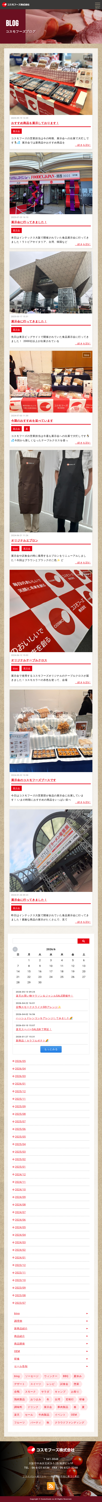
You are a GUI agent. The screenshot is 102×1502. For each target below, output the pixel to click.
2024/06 (20, 1219)
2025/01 (20, 1166)
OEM (17, 1351)
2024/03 (20, 1242)
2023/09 (20, 1287)
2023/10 (20, 1280)
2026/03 (20, 1076)
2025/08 (20, 1114)
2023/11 (20, 1272)
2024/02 (20, 1249)
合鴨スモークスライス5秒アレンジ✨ (38, 1007)
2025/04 (20, 1144)
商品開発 (19, 1343)
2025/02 (20, 1159)
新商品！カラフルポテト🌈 (32, 1040)
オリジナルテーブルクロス (29, 660)
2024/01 (20, 1257)
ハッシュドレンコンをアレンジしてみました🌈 (44, 1018)
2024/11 (20, 1182)
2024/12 (20, 1174)
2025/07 (20, 1121)
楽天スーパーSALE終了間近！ (34, 1029)
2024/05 (20, 1227)
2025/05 (20, 1136)
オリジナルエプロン (24, 540)
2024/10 (20, 1189)
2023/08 (20, 1295)
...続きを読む (83, 145)
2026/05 (20, 1061)
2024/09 (20, 1197)
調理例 (18, 1320)
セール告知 (21, 1366)
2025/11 (20, 1098)
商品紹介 (19, 1336)
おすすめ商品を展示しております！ (35, 123)
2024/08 (20, 1204)
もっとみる (51, 1049)
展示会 (16, 131)
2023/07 (20, 1302)
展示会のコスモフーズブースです (33, 780)
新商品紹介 (21, 1328)
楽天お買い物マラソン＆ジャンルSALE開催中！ (44, 995)
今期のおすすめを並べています (32, 420)
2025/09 (20, 1106)
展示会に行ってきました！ (29, 222)
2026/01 (20, 1083)
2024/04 (20, 1234)
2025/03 (20, 1151)
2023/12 (20, 1265)
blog (86, 57)
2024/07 (20, 1212)
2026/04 (20, 1068)
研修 (17, 1358)
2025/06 (20, 1129)
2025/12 (20, 1091)
